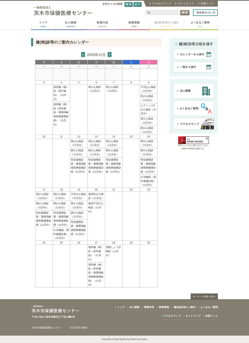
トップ (121, 307)
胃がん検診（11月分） (94, 89)
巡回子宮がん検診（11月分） (95, 207)
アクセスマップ (161, 3)
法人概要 (134, 307)
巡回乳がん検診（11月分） (96, 196)
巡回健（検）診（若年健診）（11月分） (61, 93)
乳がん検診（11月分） (147, 98)
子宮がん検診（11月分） (148, 89)
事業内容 (149, 307)
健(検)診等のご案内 (185, 307)
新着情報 (164, 307)
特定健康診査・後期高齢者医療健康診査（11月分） (78, 165)
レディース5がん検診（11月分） (148, 109)
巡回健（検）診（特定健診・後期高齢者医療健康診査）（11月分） (61, 114)
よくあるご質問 (209, 307)
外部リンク (207, 3)
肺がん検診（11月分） (147, 130)
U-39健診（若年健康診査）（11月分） (148, 181)
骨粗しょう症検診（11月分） (113, 251)
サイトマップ (186, 3)
